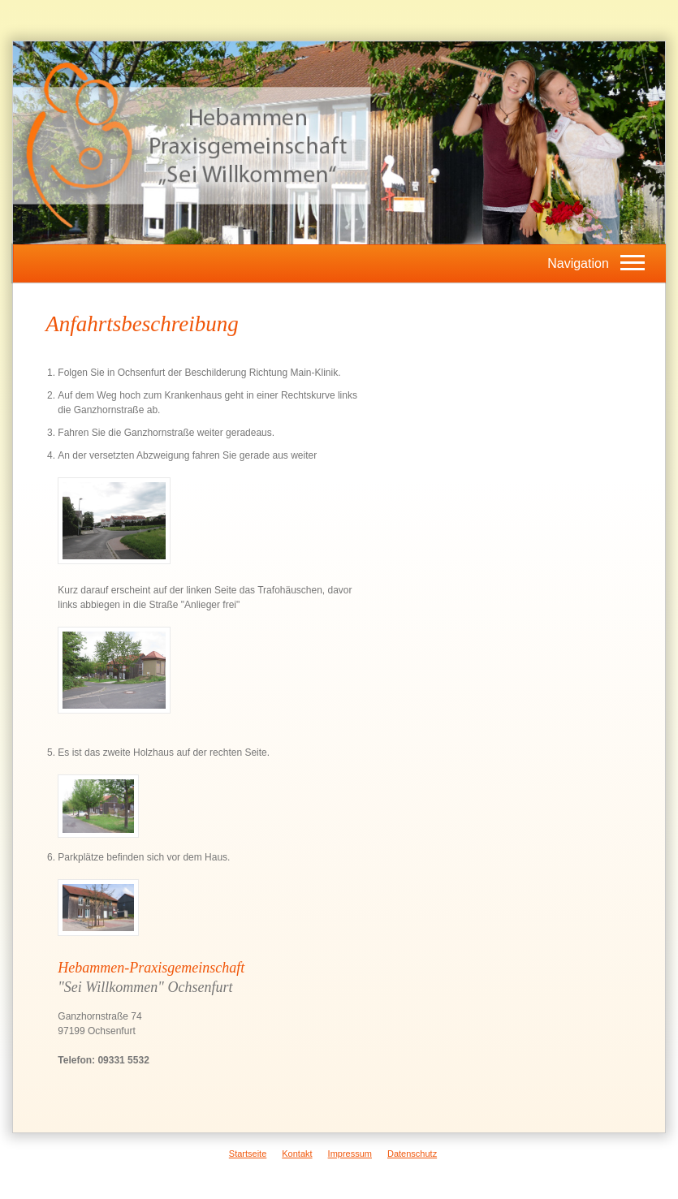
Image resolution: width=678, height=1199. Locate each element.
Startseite (247, 1153)
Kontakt (297, 1153)
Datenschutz (412, 1153)
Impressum (350, 1153)
